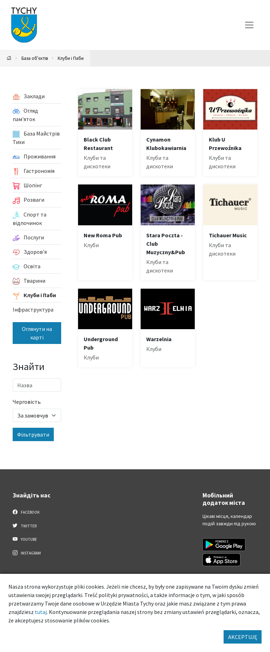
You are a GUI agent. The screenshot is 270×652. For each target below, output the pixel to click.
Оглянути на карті (37, 333)
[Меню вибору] (249, 25)
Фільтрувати (33, 434)
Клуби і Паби (71, 58)
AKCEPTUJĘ (242, 636)
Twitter (25, 525)
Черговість (27, 401)
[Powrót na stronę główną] (9, 58)
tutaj (41, 611)
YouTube (25, 539)
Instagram (27, 553)
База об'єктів (34, 58)
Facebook (26, 512)
